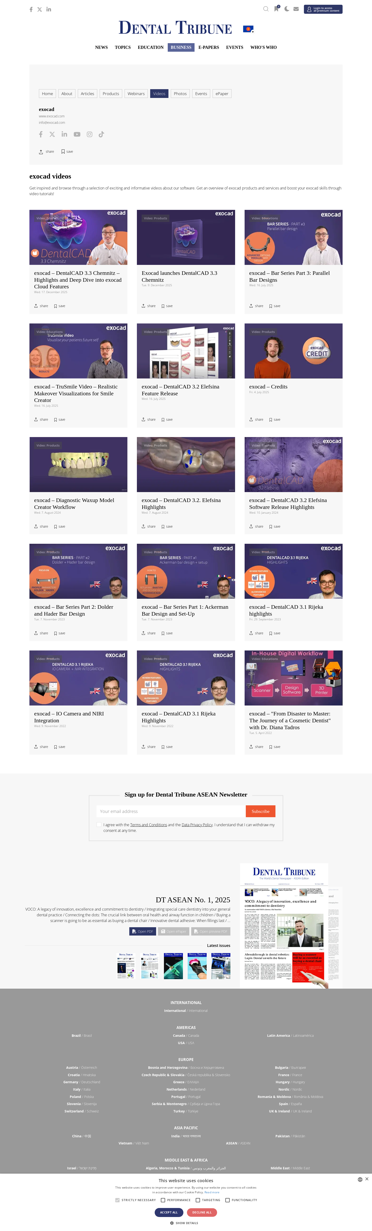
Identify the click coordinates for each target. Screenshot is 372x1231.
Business (181, 47)
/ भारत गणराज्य (186, 1136)
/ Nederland (186, 1089)
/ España (290, 1104)
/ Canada (186, 1035)
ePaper (222, 93)
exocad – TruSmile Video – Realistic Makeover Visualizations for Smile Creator (76, 393)
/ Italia (81, 1089)
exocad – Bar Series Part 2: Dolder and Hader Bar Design (73, 610)
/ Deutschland (81, 1082)
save (69, 151)
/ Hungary (290, 1082)
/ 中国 (81, 1136)
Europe (186, 1059)
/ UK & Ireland (290, 1111)
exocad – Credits (268, 386)
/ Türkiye (185, 1111)
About (66, 93)
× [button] (366, 1179)
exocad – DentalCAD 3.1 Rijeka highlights (286, 610)
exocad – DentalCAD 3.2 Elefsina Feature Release (180, 390)
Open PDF (142, 931)
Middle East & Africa (186, 1160)
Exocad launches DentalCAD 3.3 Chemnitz (179, 276)
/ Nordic (290, 1089)
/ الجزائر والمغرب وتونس (186, 1168)
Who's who (263, 47)
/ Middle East (290, 1168)
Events (234, 47)
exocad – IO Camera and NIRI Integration (69, 717)
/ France (290, 1075)
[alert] (186, 1202)
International (186, 1002)
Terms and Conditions (148, 824)
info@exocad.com (52, 122)
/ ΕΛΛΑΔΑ (186, 1082)
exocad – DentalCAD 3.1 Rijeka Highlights (178, 717)
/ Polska (82, 1096)
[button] (186, 1223)
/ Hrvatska (82, 1075)
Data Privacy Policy (197, 824)
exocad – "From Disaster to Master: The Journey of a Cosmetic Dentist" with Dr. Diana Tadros (290, 720)
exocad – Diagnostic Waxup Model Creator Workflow (74, 503)
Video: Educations (50, 218)
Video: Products (155, 218)
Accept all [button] (169, 1212)
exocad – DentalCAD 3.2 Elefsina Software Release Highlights (288, 503)
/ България (290, 1067)
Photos (180, 93)
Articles (87, 93)
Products (111, 93)
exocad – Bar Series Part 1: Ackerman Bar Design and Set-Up (185, 610)
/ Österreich (81, 1067)
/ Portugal (185, 1096)
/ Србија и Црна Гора (186, 1104)
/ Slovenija (82, 1104)
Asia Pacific (186, 1127)
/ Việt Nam (134, 1143)
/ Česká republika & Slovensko (186, 1075)
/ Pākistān (290, 1136)
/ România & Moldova (290, 1096)
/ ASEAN (238, 1143)
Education (151, 47)
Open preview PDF (210, 931)
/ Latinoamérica (290, 1035)
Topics (123, 47)
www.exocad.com (52, 116)
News (101, 47)
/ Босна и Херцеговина (186, 1067)
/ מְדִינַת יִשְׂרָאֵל (81, 1168)
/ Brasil (82, 1035)
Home (47, 93)
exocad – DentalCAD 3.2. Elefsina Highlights (181, 503)
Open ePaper (173, 931)
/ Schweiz (82, 1111)
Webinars (136, 93)
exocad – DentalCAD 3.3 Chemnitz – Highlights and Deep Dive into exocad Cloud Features (78, 280)
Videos (159, 93)
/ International (186, 1010)
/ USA (186, 1043)
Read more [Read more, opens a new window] (212, 1192)
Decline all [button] (202, 1212)
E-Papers (209, 47)
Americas (186, 1027)
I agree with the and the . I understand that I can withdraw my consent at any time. (188, 827)
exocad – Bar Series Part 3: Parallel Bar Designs (289, 276)
